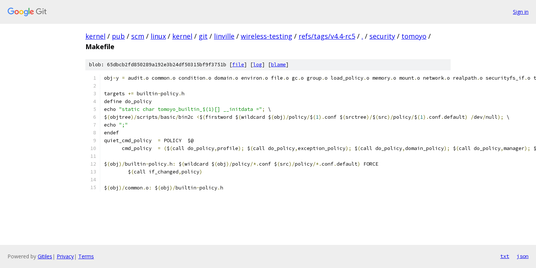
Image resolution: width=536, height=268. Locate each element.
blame (278, 64)
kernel (95, 36)
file (238, 64)
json (523, 256)
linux (158, 36)
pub (118, 36)
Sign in (521, 11)
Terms (86, 256)
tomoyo (413, 36)
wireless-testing (266, 36)
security (382, 36)
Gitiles (45, 256)
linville (224, 36)
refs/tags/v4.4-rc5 (327, 36)
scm (137, 36)
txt (504, 256)
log (257, 64)
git (203, 36)
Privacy (65, 256)
